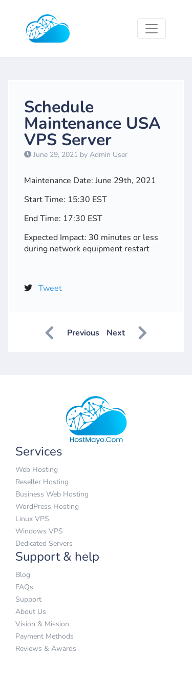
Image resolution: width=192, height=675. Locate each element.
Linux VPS (32, 519)
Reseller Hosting (42, 482)
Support (28, 599)
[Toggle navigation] (151, 28)
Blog (22, 575)
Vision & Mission (42, 624)
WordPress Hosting (47, 506)
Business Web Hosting (52, 494)
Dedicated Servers (44, 543)
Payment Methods (44, 636)
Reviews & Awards (45, 648)
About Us (30, 612)
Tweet (50, 288)
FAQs (24, 587)
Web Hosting (36, 469)
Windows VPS (39, 531)
